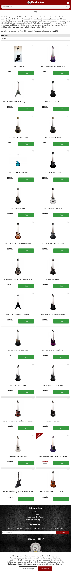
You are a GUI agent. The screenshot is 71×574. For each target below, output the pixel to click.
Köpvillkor (35, 514)
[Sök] (35, 7)
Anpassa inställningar (28, 569)
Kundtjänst (35, 511)
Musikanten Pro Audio (35, 517)
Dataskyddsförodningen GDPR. (35, 520)
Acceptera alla (45, 569)
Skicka (62, 532)
